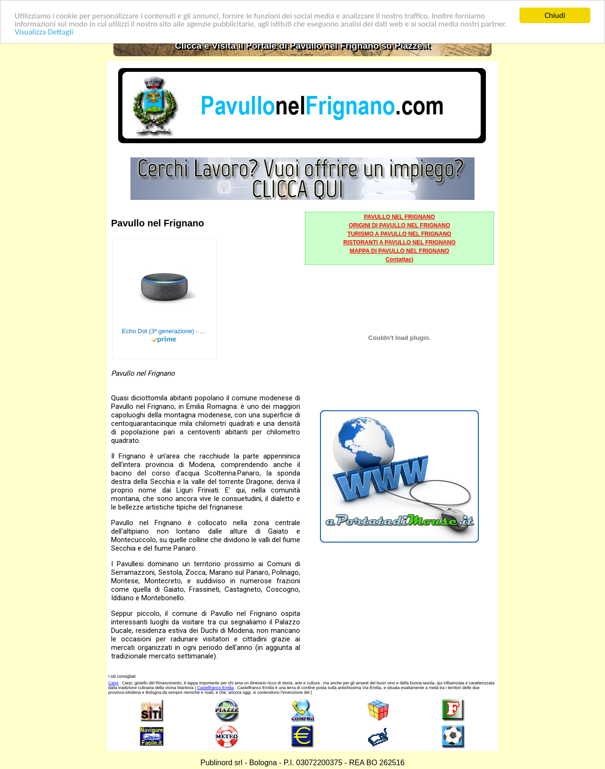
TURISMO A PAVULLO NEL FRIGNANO (399, 234)
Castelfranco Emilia (215, 687)
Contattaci (400, 259)
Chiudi (554, 15)
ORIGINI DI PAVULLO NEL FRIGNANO (399, 225)
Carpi (113, 683)
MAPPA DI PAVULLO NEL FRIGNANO (399, 251)
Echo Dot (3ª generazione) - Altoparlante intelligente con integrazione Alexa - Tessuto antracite (164, 331)
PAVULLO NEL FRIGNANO (399, 217)
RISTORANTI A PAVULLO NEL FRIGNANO (399, 242)
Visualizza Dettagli (44, 31)
